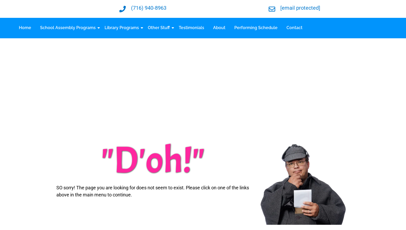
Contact (294, 27)
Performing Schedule (256, 27)
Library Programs (123, 27)
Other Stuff (160, 27)
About (219, 27)
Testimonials (191, 27)
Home (25, 27)
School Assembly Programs (69, 27)
